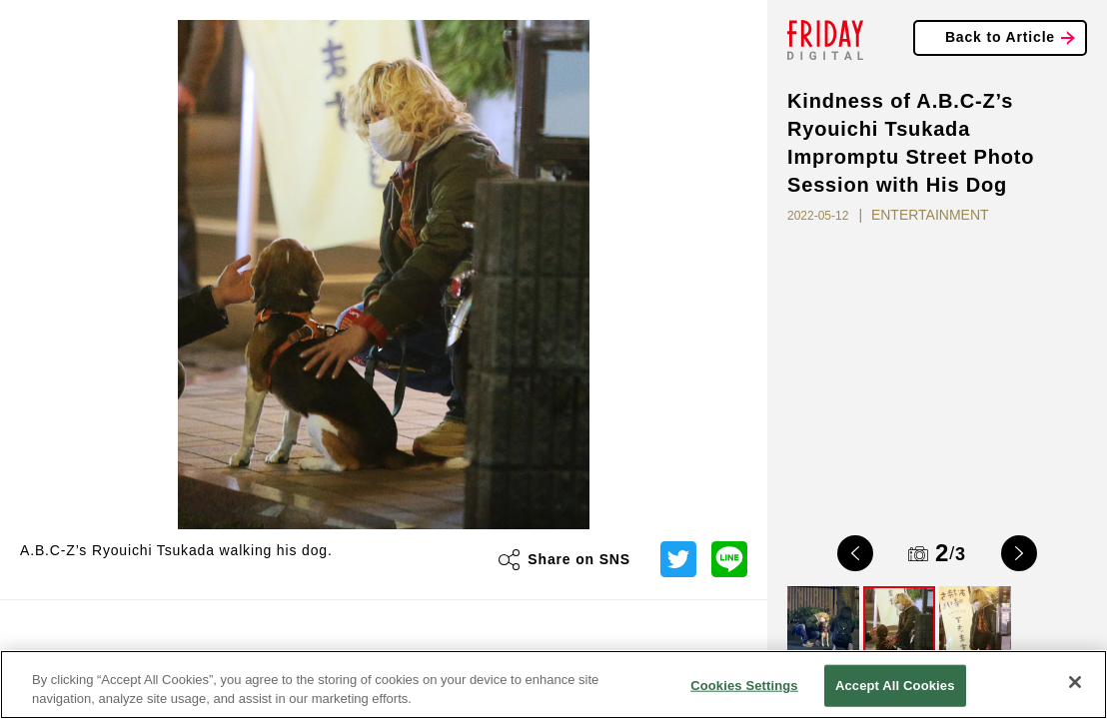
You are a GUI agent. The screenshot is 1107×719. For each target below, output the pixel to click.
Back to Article (1000, 37)
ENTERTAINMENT (930, 215)
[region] (553, 684)
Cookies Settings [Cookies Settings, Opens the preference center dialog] (744, 685)
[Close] (1075, 682)
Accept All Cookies (895, 685)
